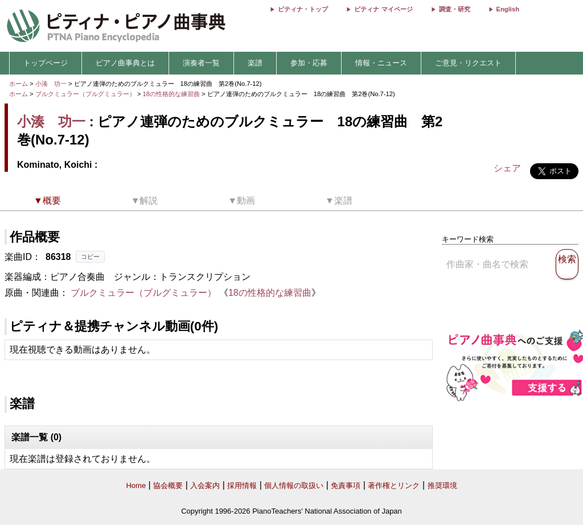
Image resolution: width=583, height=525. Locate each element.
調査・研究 (454, 9)
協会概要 (168, 485)
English (507, 9)
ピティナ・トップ (303, 9)
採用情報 (242, 485)
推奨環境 (442, 485)
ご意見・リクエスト (468, 63)
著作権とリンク (394, 485)
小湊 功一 (51, 83)
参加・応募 (308, 63)
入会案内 (205, 485)
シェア (507, 168)
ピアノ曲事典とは (125, 63)
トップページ (45, 63)
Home (136, 485)
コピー (90, 256)
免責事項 (345, 485)
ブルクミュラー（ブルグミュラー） (85, 93)
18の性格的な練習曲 (172, 93)
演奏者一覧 (201, 63)
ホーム (18, 83)
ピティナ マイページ (383, 9)
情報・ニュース (381, 63)
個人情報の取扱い (293, 485)
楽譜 (255, 63)
